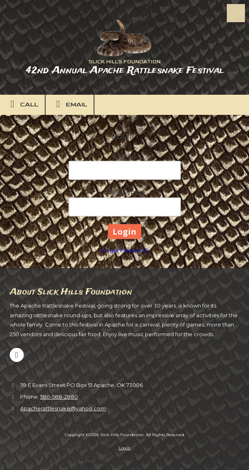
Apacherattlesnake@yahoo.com (63, 408)
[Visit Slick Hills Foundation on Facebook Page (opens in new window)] (17, 355)
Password (124, 192)
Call (22, 104)
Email (69, 104)
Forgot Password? (125, 250)
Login (124, 448)
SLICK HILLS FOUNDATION (124, 62)
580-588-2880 (59, 396)
